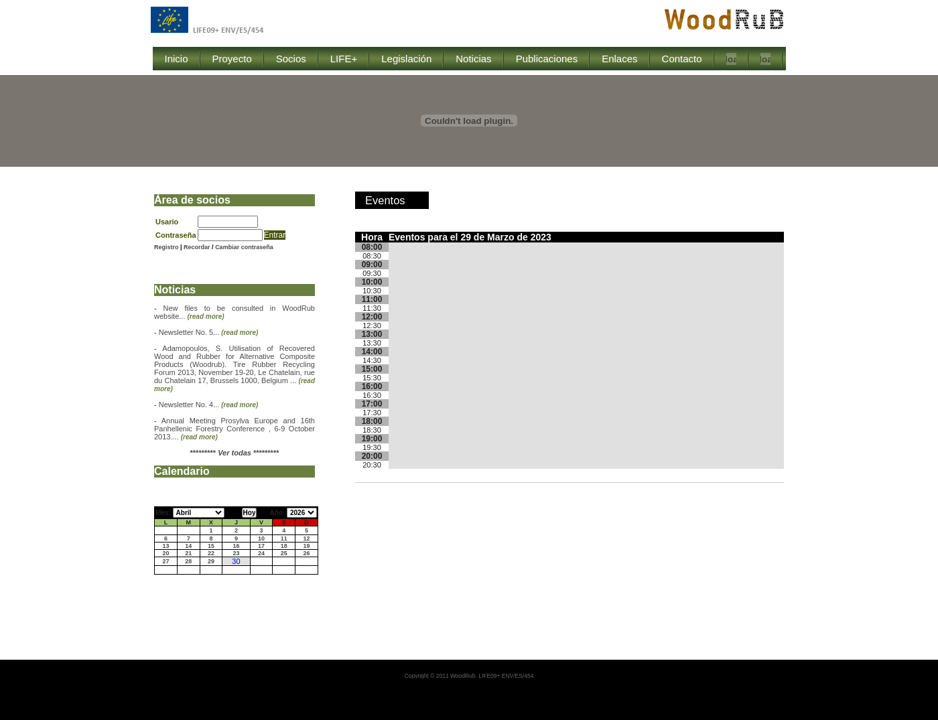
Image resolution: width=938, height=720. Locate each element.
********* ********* (234, 453)
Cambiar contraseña (244, 247)
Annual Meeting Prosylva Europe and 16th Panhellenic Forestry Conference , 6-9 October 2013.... (234, 429)
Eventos (385, 200)
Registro (166, 247)
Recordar (198, 247)
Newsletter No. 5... (209, 332)
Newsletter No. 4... (209, 405)
